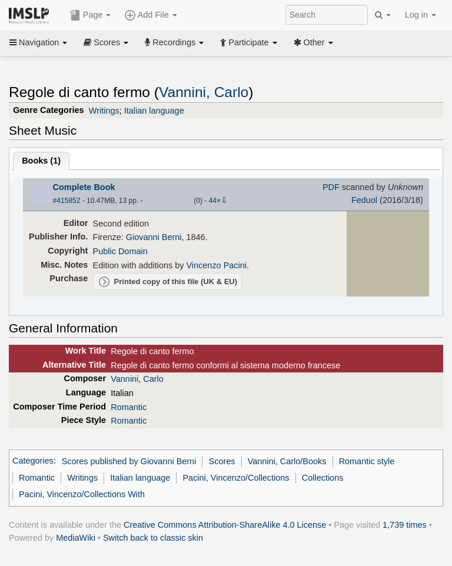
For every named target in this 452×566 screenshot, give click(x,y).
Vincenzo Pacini (217, 265)
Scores (106, 42)
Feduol (364, 200)
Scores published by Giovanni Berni (129, 461)
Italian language (154, 110)
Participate (248, 42)
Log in (420, 14)
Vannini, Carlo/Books (287, 461)
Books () (41, 160)
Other (313, 42)
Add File (151, 15)
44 (213, 201)
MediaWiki (75, 537)
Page (90, 15)
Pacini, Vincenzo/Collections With (82, 494)
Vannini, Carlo (203, 92)
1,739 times (405, 525)
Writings (104, 110)
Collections (323, 477)
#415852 (67, 201)
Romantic (129, 407)
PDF (331, 187)
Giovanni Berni (154, 237)
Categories (33, 461)
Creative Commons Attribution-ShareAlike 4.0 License (225, 525)
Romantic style (367, 461)
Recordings (174, 42)
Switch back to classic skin (153, 537)
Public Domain (120, 251)
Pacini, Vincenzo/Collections (235, 477)
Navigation (38, 42)
